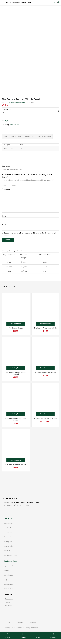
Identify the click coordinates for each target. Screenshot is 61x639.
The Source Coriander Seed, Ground (15, 419)
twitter (7, 602)
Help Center (8, 523)
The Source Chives (16, 328)
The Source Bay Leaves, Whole (45, 418)
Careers (20, 623)
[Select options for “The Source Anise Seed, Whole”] (45, 324)
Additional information (12, 136)
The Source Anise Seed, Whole (45, 328)
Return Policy (8, 546)
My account (8, 566)
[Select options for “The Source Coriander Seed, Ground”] (15, 414)
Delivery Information (11, 555)
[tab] (12, 136)
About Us (7, 550)
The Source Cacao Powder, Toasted (15, 373)
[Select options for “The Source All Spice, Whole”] (45, 368)
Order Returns (9, 589)
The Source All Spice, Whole (45, 372)
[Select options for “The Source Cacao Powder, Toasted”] (15, 368)
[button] (57, 2)
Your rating (6, 185)
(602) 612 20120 (23, 505)
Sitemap (33, 623)
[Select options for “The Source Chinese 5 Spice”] (15, 460)
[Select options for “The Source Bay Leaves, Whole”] (45, 414)
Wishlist (6, 570)
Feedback (7, 527)
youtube (8, 606)
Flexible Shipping (44, 136)
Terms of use (9, 537)
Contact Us (8, 532)
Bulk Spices (14, 124)
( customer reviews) (17, 102)
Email (4, 224)
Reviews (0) (29, 136)
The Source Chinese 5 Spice (15, 464)
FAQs (6, 579)
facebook (8, 599)
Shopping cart (9, 575)
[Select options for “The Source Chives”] (15, 324)
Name (4, 216)
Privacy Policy (9, 541)
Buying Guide (9, 584)
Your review (7, 189)
